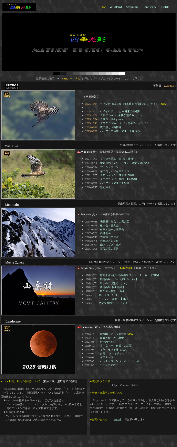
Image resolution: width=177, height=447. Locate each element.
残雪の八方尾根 (109, 240)
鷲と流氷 (105, 187)
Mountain (132, 7)
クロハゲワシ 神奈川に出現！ (118, 175)
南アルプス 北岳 (110, 244)
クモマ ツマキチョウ (112, 353)
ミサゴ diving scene (113, 119)
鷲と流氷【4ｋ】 (108, 294)
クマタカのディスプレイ (113, 302)
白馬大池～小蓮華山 (112, 229)
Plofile (165, 7)
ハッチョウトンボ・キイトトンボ (120, 361)
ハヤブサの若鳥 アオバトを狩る (120, 131)
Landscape (150, 7)
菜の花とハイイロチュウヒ (116, 171)
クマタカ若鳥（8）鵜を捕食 (118, 158)
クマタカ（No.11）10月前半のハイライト (124, 123)
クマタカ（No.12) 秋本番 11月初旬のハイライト (129, 103)
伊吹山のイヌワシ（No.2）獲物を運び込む (125, 162)
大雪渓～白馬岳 (109, 237)
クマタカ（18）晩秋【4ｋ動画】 (120, 179)
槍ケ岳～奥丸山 (109, 291)
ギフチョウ (105, 357)
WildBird (116, 7)
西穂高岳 (105, 233)
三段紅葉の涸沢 (109, 248)
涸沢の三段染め (109, 283)
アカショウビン (109, 167)
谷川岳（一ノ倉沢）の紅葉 (117, 345)
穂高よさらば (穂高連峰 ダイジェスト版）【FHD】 (130, 275)
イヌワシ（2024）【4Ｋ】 (114, 298)
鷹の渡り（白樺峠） (112, 127)
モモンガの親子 (107, 365)
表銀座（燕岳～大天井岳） (116, 221)
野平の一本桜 (108, 341)
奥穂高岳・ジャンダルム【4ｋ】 (119, 279)
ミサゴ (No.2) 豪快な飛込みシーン (121, 115)
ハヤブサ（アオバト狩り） (116, 183)
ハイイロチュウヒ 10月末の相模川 (120, 111)
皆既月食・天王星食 (112, 337)
